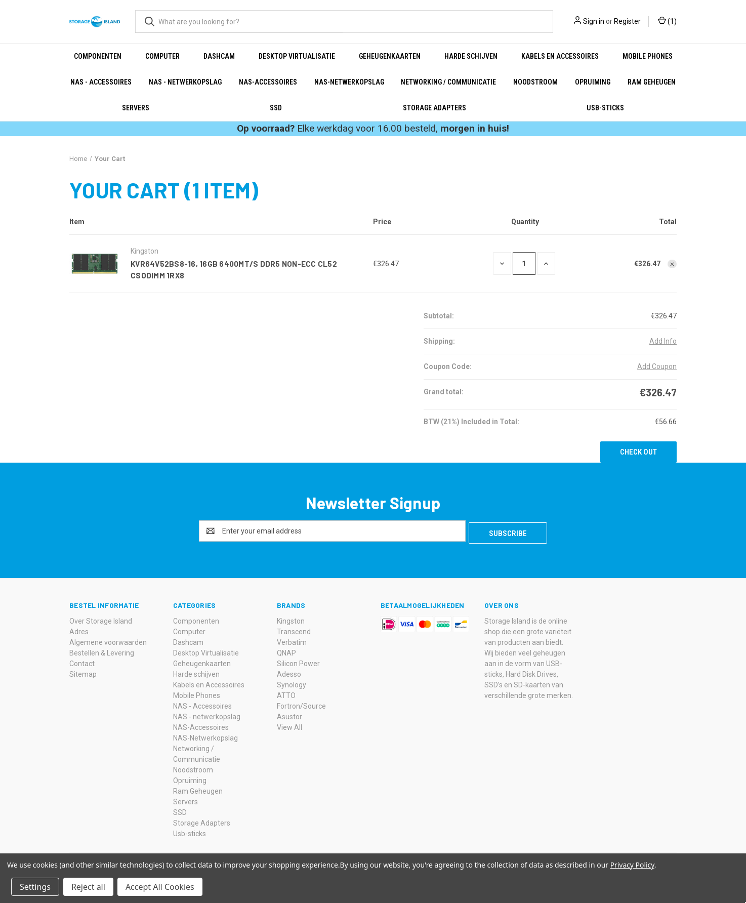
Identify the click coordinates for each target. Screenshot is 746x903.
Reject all (88, 886)
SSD (276, 108)
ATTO (286, 693)
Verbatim (292, 640)
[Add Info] (663, 341)
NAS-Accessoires (268, 82)
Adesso (289, 672)
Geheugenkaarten (390, 56)
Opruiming (592, 82)
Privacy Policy (632, 865)
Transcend (294, 630)
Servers (135, 108)
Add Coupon (657, 366)
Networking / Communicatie (448, 82)
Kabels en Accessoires (560, 56)
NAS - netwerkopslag (185, 82)
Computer (162, 56)
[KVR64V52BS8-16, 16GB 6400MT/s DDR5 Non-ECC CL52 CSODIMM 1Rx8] (524, 263)
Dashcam (219, 56)
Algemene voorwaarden (108, 640)
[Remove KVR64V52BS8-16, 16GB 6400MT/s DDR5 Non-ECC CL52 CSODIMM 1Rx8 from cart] (672, 264)
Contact (82, 662)
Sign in (593, 21)
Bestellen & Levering (101, 651)
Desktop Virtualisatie (297, 56)
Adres (79, 630)
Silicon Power (298, 662)
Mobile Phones (648, 56)
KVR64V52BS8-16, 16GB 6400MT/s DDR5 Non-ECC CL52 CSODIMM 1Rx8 (234, 269)
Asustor (289, 715)
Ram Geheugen (652, 82)
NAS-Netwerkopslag (349, 82)
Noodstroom (535, 82)
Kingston (291, 619)
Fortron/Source (301, 704)
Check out (638, 452)
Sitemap (83, 672)
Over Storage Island (100, 619)
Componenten (97, 56)
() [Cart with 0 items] (667, 21)
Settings (35, 886)
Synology (291, 683)
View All (289, 725)
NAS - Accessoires (101, 82)
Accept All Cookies (160, 886)
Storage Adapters (434, 108)
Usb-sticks (605, 108)
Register (627, 21)
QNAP (286, 651)
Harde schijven (471, 56)
